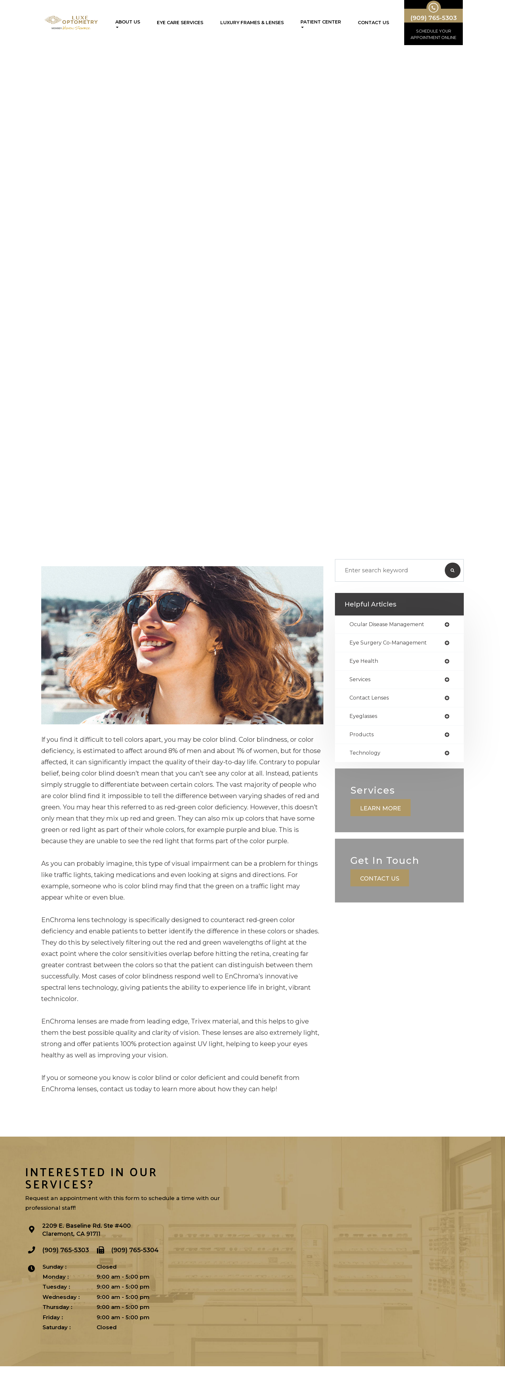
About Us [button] (127, 23)
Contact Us (373, 22)
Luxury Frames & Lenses (252, 22)
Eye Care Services (180, 22)
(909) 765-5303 (67, 1269)
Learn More (381, 828)
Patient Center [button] (320, 23)
